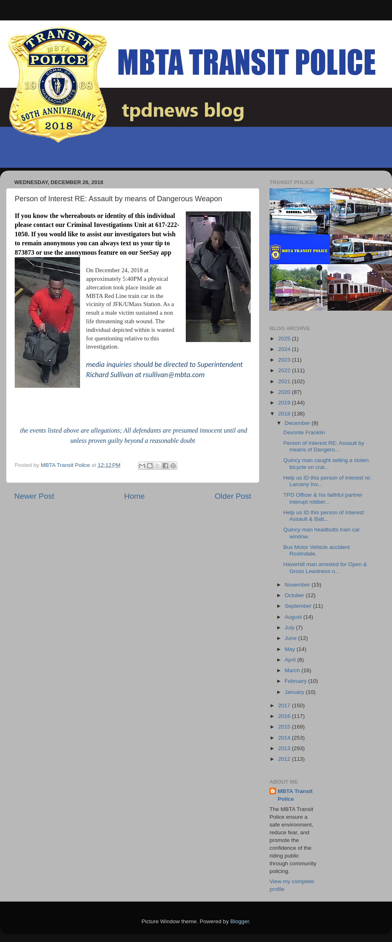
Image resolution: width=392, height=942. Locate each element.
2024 (285, 349)
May (290, 649)
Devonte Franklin (304, 432)
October (295, 595)
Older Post (233, 496)
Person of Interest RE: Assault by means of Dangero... (323, 446)
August (294, 617)
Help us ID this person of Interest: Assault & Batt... (324, 515)
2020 (285, 392)
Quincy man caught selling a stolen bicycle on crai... (326, 463)
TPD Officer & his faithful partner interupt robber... (323, 498)
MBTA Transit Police (295, 795)
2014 (285, 738)
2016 (285, 716)
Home (134, 496)
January (295, 692)
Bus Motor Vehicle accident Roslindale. (316, 550)
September (299, 606)
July (290, 627)
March (293, 670)
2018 (285, 414)
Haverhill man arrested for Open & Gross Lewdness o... (325, 567)
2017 (285, 705)
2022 (285, 370)
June (291, 638)
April (291, 660)
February (296, 681)
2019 (285, 403)
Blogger (239, 921)
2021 (285, 381)
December (298, 423)
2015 (285, 727)
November (298, 585)
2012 (285, 759)
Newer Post (34, 496)
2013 (285, 748)
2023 (285, 360)
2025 (285, 338)
